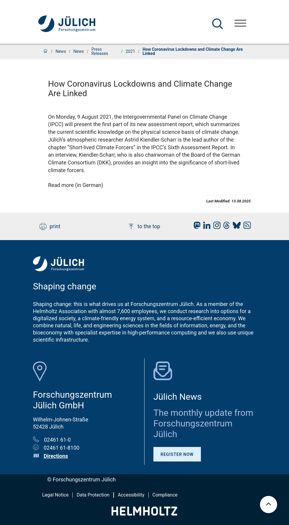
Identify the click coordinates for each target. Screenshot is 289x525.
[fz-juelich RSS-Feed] (246, 227)
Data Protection (93, 495)
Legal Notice (55, 495)
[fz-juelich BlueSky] (235, 227)
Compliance (165, 495)
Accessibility (131, 495)
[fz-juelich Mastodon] (195, 227)
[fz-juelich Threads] (225, 227)
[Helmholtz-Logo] (144, 513)
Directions (56, 456)
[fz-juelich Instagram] (215, 227)
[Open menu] (240, 24)
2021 (130, 51)
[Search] (217, 23)
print (49, 226)
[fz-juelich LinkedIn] (205, 227)
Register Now (177, 454)
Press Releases (99, 51)
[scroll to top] (268, 504)
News (60, 51)
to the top (144, 226)
